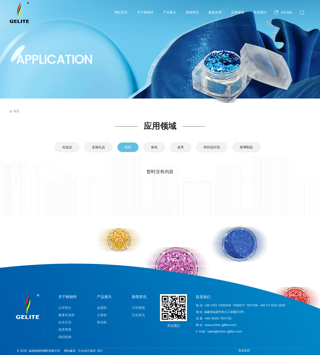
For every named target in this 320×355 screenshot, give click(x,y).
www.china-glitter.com (221, 325)
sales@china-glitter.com (224, 331)
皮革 (180, 147)
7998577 (239, 305)
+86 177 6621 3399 (272, 305)
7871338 (252, 305)
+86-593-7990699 (217, 305)
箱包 (154, 147)
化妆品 (67, 147)
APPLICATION (54, 64)
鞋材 (128, 147)
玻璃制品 (246, 147)
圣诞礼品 (98, 147)
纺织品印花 (212, 147)
